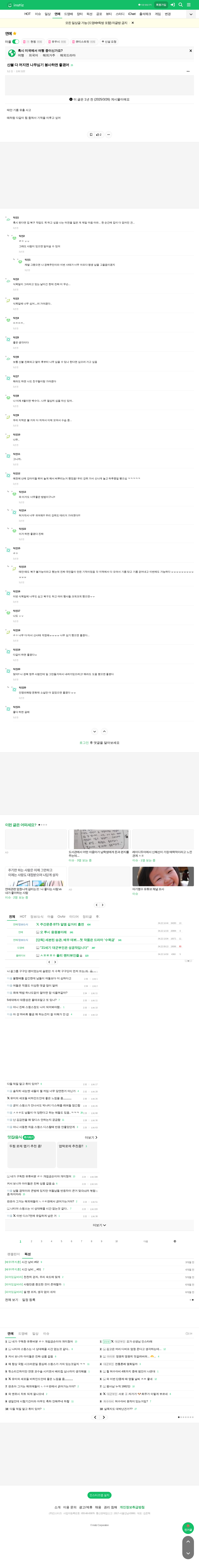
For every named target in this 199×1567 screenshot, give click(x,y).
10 (116, 1241)
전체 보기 (11, 1299)
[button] (97, 905)
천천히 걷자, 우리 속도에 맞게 (35, 1277)
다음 (146, 1241)
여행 (21, 55)
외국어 (33, 55)
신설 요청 (109, 41)
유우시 (57, 41)
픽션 (89, 14)
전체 (12, 916)
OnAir (61, 916)
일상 (48, 14)
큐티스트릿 (84, 41)
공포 (99, 14)
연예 (57, 14)
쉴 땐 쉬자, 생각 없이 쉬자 (30, 1292)
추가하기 (29, 1137)
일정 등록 (28, 1299)
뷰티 (109, 14)
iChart (131, 14)
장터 (80, 14)
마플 (50, 916)
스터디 (120, 14)
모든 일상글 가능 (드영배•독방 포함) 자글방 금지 (96, 22)
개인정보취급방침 (132, 1507)
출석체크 (145, 14)
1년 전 (10, 71)
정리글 (87, 916)
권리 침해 (110, 1507)
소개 (57, 1507)
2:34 (189, 1333)
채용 (98, 1507)
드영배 (68, 14)
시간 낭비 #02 (24, 1262)
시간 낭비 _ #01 (25, 1269)
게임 (158, 14)
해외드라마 (68, 55)
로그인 (84, 742)
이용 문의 (69, 1507)
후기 (99, 916)
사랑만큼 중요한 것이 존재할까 (35, 1284)
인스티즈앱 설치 (99, 1495)
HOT (27, 14)
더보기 (91, 1137)
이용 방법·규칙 (145, 5)
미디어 (74, 916)
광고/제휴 (85, 1507)
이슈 (38, 14)
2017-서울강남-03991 (124, 1513)
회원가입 (161, 4)
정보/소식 (37, 916)
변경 (168, 14)
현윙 (32, 41)
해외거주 (49, 55)
